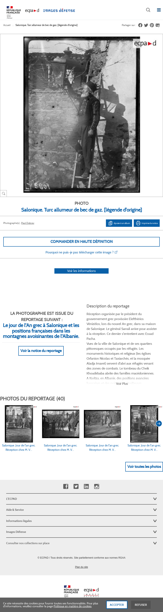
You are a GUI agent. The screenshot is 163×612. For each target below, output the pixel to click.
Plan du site (81, 567)
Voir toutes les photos (144, 466)
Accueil (7, 25)
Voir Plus (122, 384)
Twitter (76, 486)
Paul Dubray (27, 223)
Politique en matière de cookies (72, 606)
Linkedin (86, 486)
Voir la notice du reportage (41, 350)
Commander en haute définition (81, 241)
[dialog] (81, 605)
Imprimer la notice (147, 223)
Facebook (65, 486)
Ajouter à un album (119, 223)
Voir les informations (81, 271)
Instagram (96, 486)
